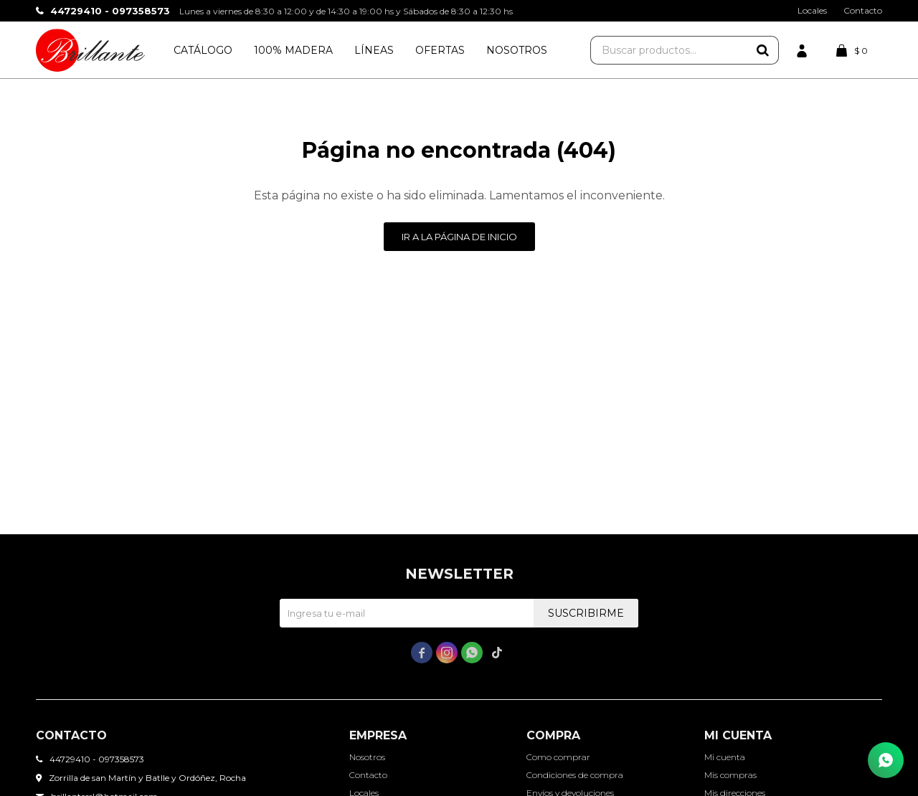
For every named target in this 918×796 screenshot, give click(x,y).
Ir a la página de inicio (459, 236)
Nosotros (516, 50)
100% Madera (293, 50)
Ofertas (440, 50)
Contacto (862, 10)
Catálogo (203, 50)
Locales (812, 10)
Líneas (374, 50)
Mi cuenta (724, 757)
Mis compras (730, 774)
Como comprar (558, 757)
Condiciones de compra (574, 774)
